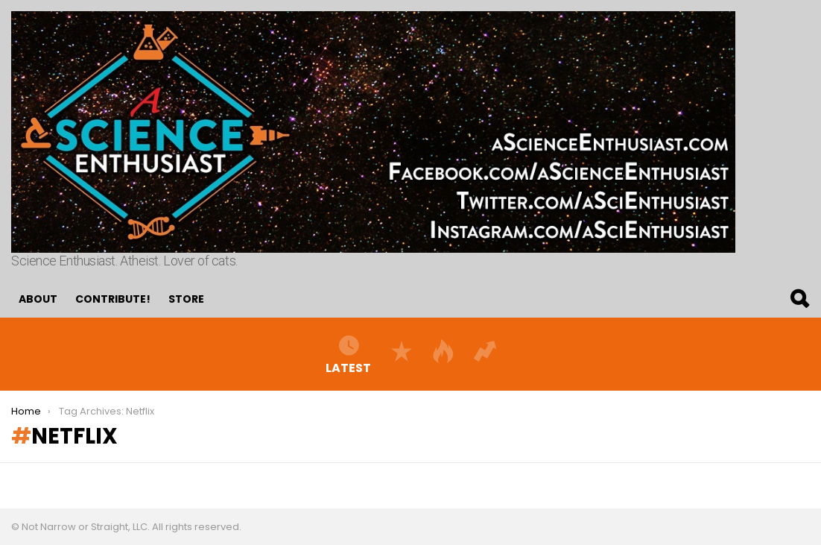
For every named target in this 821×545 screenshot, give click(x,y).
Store (186, 299)
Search (798, 299)
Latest (348, 354)
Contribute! (112, 299)
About (38, 299)
